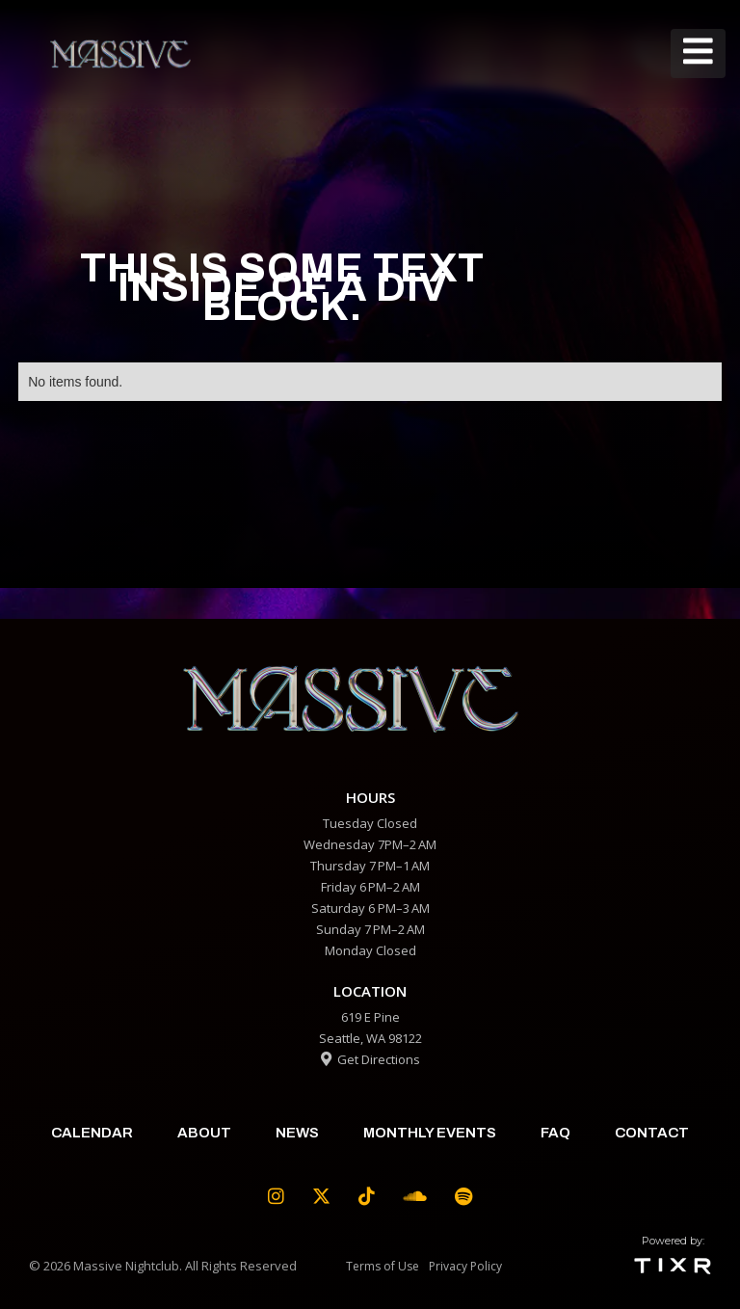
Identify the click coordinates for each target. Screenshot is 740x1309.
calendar (92, 1132)
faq (555, 1132)
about (204, 1132)
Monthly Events (429, 1132)
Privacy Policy (465, 1266)
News (297, 1132)
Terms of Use (382, 1266)
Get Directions (370, 1059)
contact (652, 1132)
